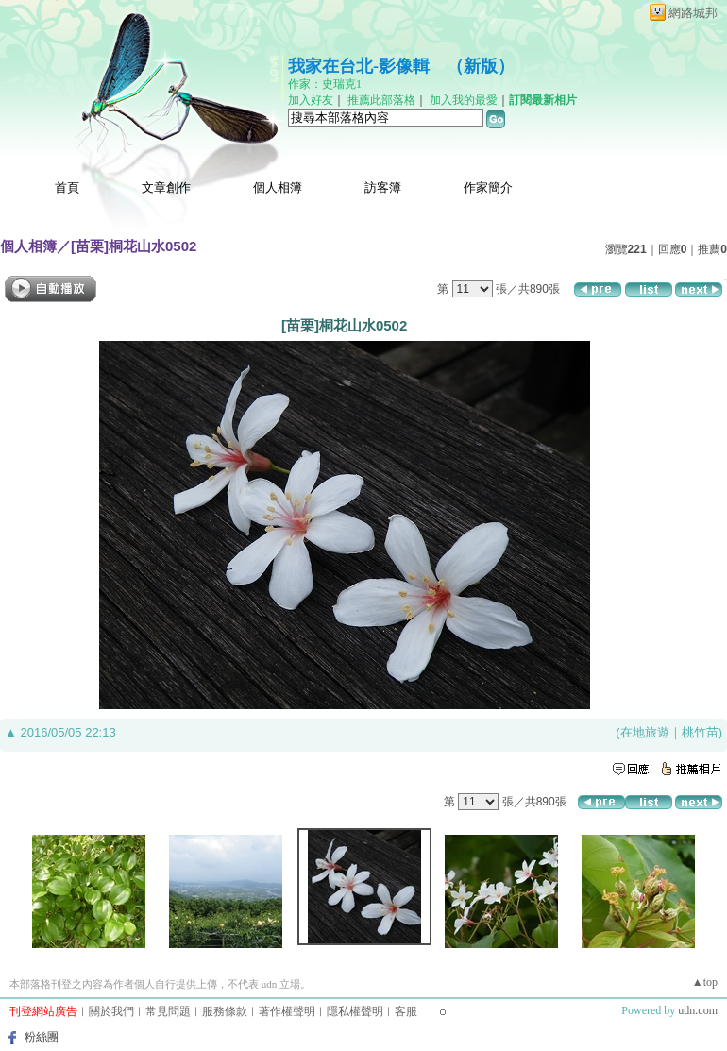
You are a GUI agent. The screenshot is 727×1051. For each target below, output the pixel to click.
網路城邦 (693, 13)
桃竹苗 (700, 732)
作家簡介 (488, 187)
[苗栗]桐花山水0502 (133, 246)
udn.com (698, 1010)
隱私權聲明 (355, 1011)
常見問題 (168, 1011)
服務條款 (224, 1011)
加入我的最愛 (464, 100)
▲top (705, 982)
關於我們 (111, 1011)
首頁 (67, 187)
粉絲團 (42, 1036)
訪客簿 (382, 187)
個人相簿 (277, 187)
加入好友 (310, 100)
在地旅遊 (644, 732)
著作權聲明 (287, 1011)
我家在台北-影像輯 (359, 66)
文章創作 (166, 187)
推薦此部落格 (381, 100)
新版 (481, 66)
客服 (406, 1011)
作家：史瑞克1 (325, 84)
